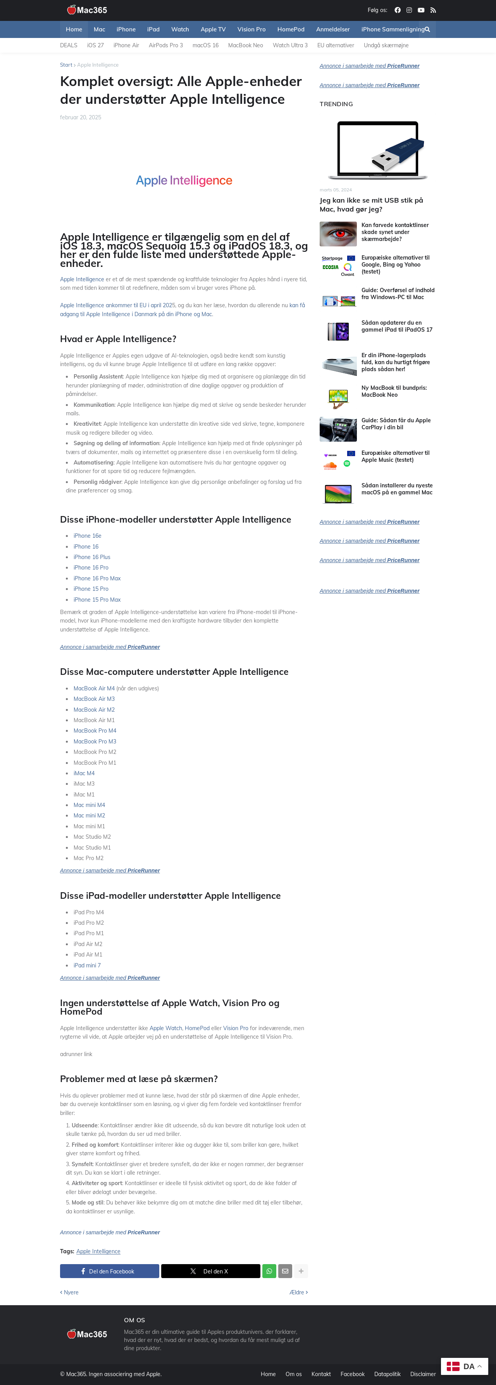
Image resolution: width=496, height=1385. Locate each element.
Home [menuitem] (74, 29)
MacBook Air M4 (94, 688)
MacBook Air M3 (94, 698)
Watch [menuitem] (180, 29)
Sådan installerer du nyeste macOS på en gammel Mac (397, 489)
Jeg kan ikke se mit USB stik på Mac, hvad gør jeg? (371, 204)
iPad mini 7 (87, 965)
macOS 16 (206, 45)
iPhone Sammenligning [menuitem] (393, 29)
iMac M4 (84, 773)
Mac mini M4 (89, 805)
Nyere (71, 1292)
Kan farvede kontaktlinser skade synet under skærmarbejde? (395, 232)
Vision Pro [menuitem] (252, 29)
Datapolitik (387, 1374)
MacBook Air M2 (94, 709)
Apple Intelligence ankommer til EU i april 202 (116, 305)
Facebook (353, 1374)
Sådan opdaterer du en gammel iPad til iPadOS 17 (397, 326)
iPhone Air (126, 45)
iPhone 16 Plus (92, 557)
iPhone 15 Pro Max (97, 599)
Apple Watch (166, 1028)
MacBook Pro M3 (95, 741)
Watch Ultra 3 (290, 45)
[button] (427, 29)
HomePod (197, 1028)
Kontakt (321, 1374)
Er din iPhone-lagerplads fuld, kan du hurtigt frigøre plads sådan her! (396, 362)
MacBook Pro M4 (95, 730)
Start (66, 65)
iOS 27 (95, 45)
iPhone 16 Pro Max (97, 578)
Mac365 (76, 1374)
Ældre (296, 1292)
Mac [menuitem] (99, 29)
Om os (294, 1374)
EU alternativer (335, 45)
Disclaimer (423, 1374)
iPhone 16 (86, 546)
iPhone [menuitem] (126, 29)
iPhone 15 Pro (91, 588)
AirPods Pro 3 (166, 45)
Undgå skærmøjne (386, 45)
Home (268, 1374)
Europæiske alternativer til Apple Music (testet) (396, 456)
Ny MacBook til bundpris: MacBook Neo (394, 391)
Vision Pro (235, 1028)
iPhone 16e (88, 535)
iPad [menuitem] (153, 29)
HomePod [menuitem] (291, 29)
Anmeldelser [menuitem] (333, 29)
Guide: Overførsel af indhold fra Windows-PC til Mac (398, 294)
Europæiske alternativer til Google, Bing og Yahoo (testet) (396, 264)
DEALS (69, 45)
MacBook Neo (245, 45)
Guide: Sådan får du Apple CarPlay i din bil (396, 424)
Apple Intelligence (98, 65)
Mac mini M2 (89, 815)
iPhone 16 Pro (91, 567)
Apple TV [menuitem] (213, 29)
